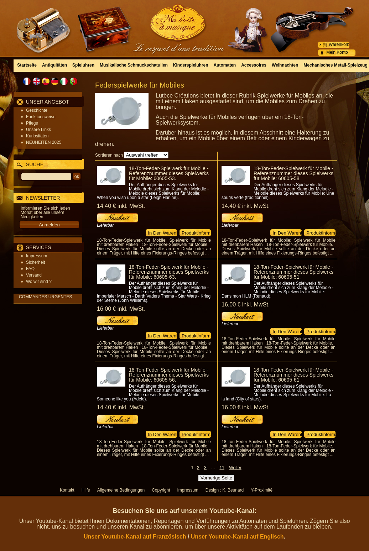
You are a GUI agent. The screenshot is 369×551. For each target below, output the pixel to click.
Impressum (36, 255)
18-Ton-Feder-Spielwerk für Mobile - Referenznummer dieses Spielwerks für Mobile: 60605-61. (293, 374)
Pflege (32, 123)
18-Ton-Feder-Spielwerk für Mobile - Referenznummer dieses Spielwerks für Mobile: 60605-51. (293, 271)
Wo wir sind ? (39, 281)
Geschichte (36, 110)
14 (121, 206)
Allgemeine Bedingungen (121, 490)
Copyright (161, 490)
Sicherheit (35, 262)
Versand (34, 275)
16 (121, 309)
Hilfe (86, 490)
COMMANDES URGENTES (45, 296)
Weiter (235, 467)
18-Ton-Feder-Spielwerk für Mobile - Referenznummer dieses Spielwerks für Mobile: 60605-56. (169, 374)
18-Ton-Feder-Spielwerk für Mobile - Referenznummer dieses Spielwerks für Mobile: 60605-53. (169, 173)
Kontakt (67, 490)
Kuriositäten (37, 135)
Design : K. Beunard (225, 490)
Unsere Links (38, 129)
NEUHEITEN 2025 (43, 142)
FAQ (30, 268)
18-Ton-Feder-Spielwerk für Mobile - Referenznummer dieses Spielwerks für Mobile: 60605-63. (169, 271)
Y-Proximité (261, 490)
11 (221, 467)
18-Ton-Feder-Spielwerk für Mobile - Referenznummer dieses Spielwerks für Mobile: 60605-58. (293, 173)
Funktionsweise (41, 116)
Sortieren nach (109, 155)
